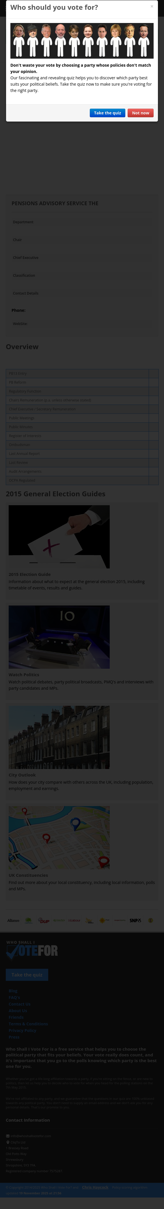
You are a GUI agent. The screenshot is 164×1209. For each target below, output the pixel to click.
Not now (140, 113)
